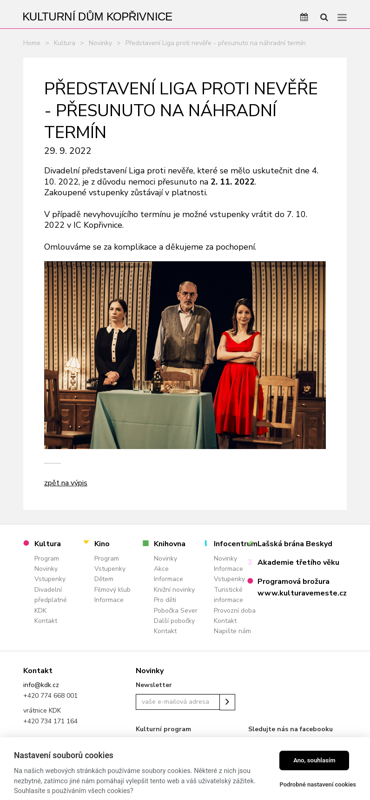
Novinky (100, 43)
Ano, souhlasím (314, 760)
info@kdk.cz (41, 685)
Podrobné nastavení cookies (317, 784)
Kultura (64, 43)
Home (31, 43)
